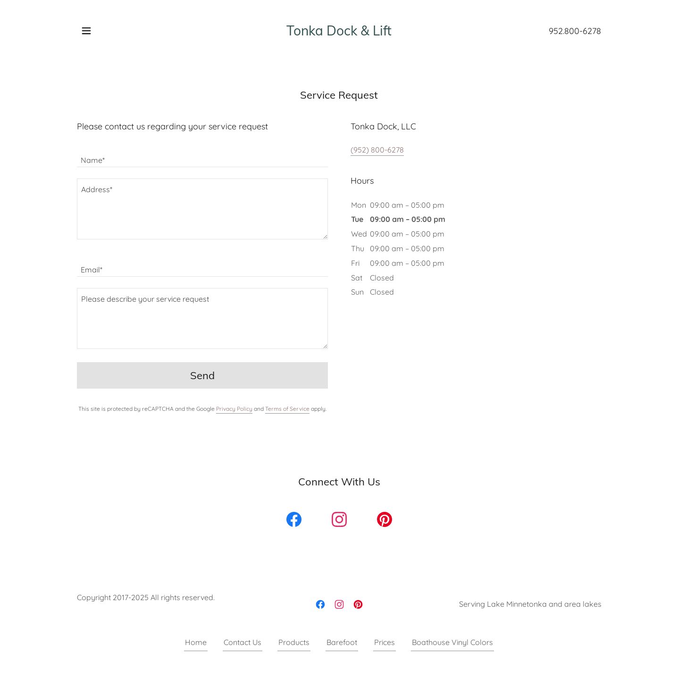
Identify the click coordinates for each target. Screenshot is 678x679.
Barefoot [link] (341, 642)
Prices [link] (384, 642)
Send (202, 375)
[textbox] (202, 155)
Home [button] (196, 642)
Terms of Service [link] (287, 408)
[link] (339, 32)
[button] (86, 30)
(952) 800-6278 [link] (377, 149)
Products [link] (294, 642)
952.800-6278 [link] (575, 30)
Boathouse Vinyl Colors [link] (452, 642)
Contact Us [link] (242, 642)
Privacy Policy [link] (234, 408)
